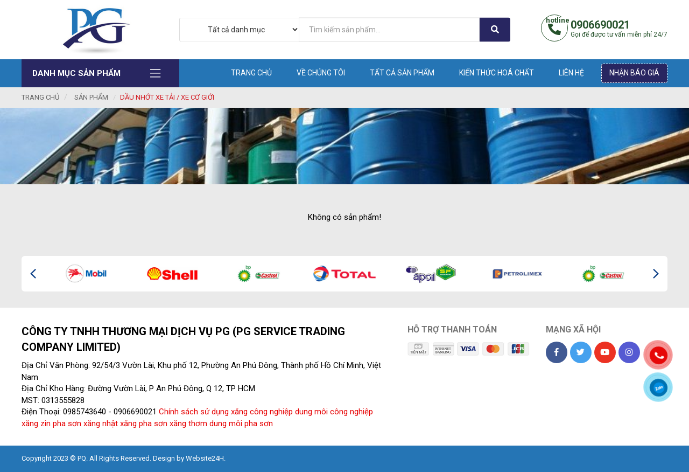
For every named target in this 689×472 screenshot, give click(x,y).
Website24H (205, 458)
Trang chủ (251, 72)
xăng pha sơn (143, 423)
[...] (389, 29)
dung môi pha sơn (241, 423)
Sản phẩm (91, 97)
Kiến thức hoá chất (496, 72)
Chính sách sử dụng (194, 412)
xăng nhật (100, 423)
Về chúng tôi (321, 72)
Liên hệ (571, 72)
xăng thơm (188, 423)
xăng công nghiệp (262, 412)
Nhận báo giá (634, 72)
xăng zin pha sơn (51, 423)
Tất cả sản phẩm (402, 72)
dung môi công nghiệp (334, 412)
